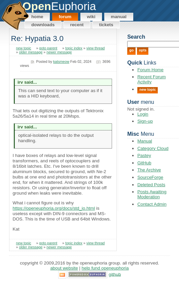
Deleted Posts (151, 184)
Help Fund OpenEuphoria (105, 268)
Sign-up (145, 121)
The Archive (149, 169)
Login (142, 114)
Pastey (144, 155)
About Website (64, 268)
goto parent (48, 48)
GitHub (144, 162)
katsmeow (61, 61)
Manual (119, 16)
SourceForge (150, 177)
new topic (23, 48)
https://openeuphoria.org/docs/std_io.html (54, 208)
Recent (76, 24)
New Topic (147, 89)
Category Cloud (153, 148)
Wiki (91, 16)
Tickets (106, 24)
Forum (65, 16)
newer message (59, 52)
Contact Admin (152, 204)
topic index (73, 48)
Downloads (43, 24)
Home (37, 16)
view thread (95, 48)
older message (30, 52)
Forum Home (150, 69)
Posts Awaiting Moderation (151, 194)
